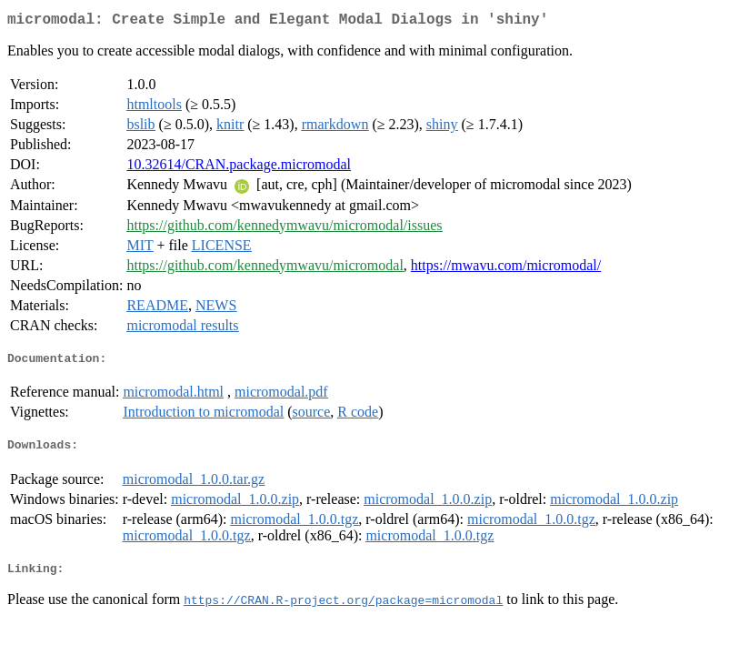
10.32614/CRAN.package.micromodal (238, 168)
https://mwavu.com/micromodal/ (506, 269)
